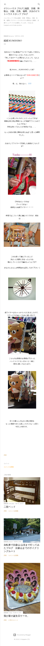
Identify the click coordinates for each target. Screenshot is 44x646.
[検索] (38, 3)
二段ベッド (9, 506)
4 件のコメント (13, 620)
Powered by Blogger (22, 634)
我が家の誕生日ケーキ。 (17, 615)
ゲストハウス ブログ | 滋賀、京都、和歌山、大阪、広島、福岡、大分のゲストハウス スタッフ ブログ (22, 11)
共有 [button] (5, 455)
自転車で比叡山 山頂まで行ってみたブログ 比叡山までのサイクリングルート (21, 548)
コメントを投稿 (9, 467)
